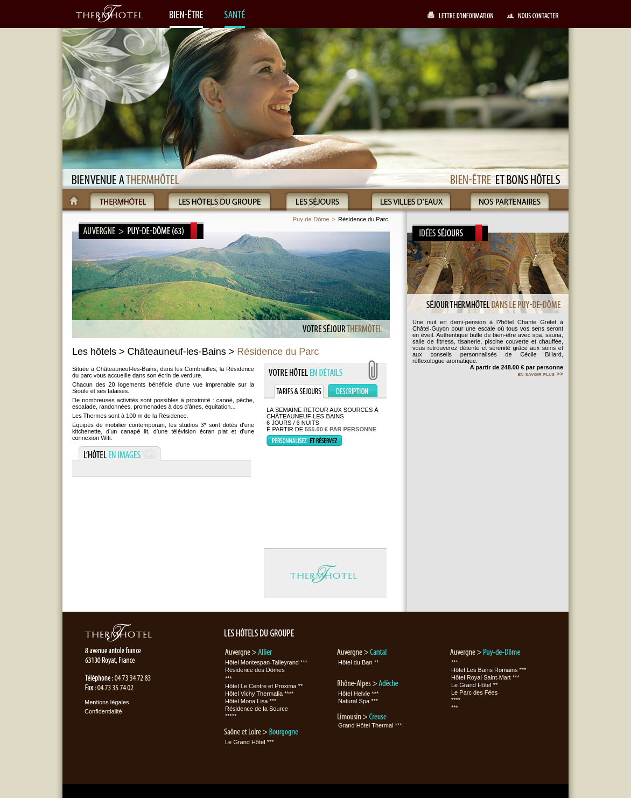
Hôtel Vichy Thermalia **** (259, 693)
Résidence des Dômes (255, 670)
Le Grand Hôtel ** (474, 685)
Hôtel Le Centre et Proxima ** (264, 686)
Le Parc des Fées (474, 692)
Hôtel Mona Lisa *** (250, 701)
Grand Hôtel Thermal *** (370, 725)
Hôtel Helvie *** (358, 693)
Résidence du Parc (363, 219)
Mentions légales (107, 702)
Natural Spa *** (358, 701)
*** (228, 678)
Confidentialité (103, 711)
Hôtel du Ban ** (358, 662)
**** (455, 700)
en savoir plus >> (540, 373)
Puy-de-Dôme (311, 219)
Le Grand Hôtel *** (249, 742)
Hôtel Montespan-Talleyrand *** (266, 662)
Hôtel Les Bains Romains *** (488, 670)
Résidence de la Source (256, 708)
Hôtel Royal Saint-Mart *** (485, 677)
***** (230, 716)
